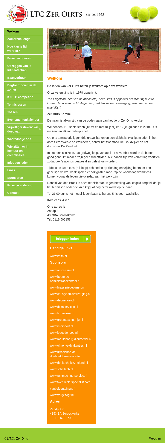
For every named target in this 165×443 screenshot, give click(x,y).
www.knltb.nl (58, 256)
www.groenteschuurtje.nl (66, 319)
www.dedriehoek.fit (62, 300)
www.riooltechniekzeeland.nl (69, 362)
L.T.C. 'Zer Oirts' (17, 438)
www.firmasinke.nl (62, 313)
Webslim (155, 438)
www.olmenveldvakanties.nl (68, 345)
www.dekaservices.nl (64, 307)
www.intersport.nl (61, 326)
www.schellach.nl (61, 369)
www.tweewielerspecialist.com (70, 382)
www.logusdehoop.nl (64, 332)
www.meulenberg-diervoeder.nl (70, 339)
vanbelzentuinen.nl (62, 388)
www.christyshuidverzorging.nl (70, 294)
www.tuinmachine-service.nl (68, 375)
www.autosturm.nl (62, 270)
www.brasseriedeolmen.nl (67, 287)
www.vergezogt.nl (62, 395)
